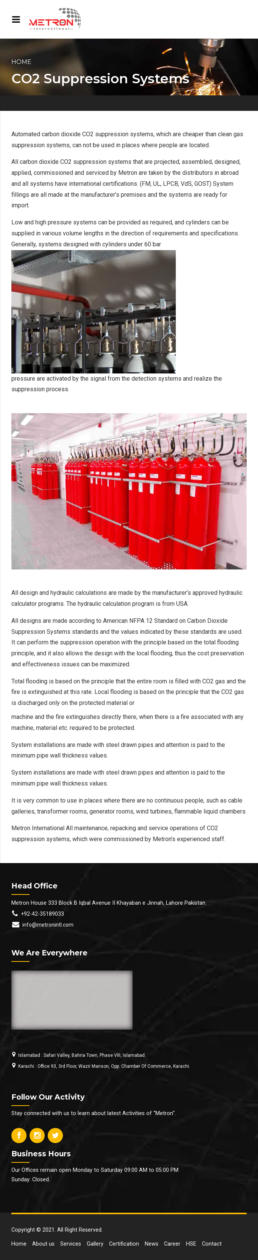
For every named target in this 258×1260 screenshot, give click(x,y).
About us (43, 1244)
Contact (212, 1244)
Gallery (95, 1244)
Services (70, 1244)
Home (21, 61)
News (151, 1244)
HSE (191, 1244)
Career (172, 1244)
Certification (124, 1244)
